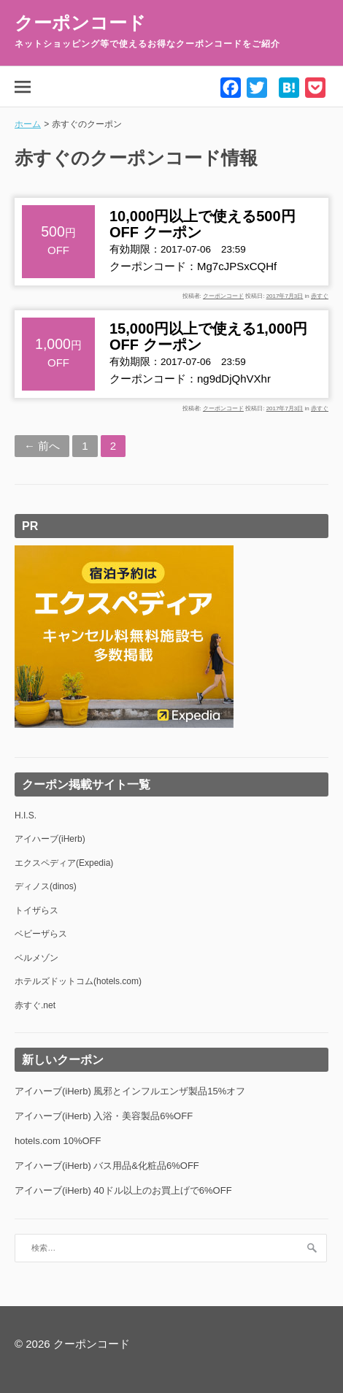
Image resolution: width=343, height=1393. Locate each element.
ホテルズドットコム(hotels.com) (78, 981)
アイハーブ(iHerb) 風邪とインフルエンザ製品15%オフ (130, 1091)
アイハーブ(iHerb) (50, 839)
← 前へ (42, 446)
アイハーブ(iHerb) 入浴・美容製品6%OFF (104, 1115)
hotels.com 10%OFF (58, 1140)
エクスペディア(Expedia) (64, 863)
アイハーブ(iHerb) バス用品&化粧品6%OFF (107, 1165)
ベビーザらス (41, 934)
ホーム (28, 124)
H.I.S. (25, 815)
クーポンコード (80, 22)
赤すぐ (319, 296)
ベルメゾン (36, 958)
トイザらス (36, 910)
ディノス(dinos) (46, 886)
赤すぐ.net (35, 1005)
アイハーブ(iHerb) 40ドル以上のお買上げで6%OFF (123, 1190)
